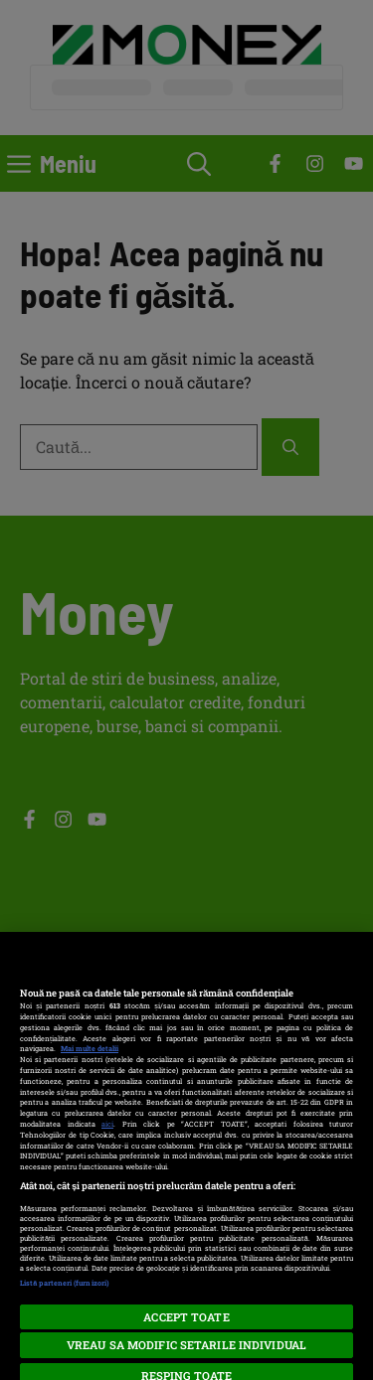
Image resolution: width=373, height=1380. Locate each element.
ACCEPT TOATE (186, 1316)
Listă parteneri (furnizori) (64, 1283)
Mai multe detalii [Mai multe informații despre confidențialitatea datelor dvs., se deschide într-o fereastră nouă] (89, 1048)
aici (107, 1124)
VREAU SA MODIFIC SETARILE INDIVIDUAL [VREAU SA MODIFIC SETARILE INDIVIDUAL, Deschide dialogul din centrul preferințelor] (186, 1344)
